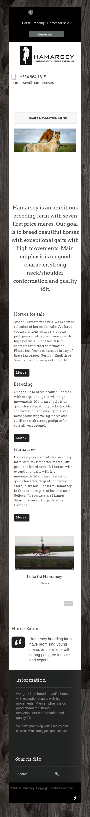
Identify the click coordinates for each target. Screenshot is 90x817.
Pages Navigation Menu (44, 118)
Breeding (23, 384)
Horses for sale (29, 314)
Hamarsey (24, 449)
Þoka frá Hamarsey (44, 577)
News (44, 583)
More (21, 372)
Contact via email (61, 788)
